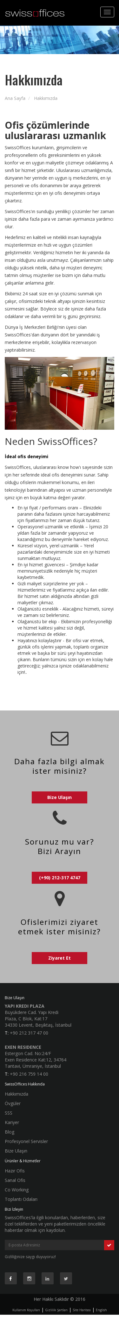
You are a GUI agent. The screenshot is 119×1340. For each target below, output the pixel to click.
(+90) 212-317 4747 (59, 878)
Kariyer (12, 1122)
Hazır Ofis (15, 1171)
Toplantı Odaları (21, 1199)
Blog (9, 1132)
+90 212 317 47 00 (29, 1033)
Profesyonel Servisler (26, 1141)
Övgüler (13, 1103)
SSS (8, 1113)
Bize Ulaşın (59, 797)
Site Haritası (82, 1310)
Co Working (17, 1190)
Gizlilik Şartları (56, 1310)
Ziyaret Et (59, 958)
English (101, 1310)
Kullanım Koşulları (26, 1310)
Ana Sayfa (15, 98)
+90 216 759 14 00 (29, 1074)
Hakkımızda (45, 98)
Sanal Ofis (15, 1180)
